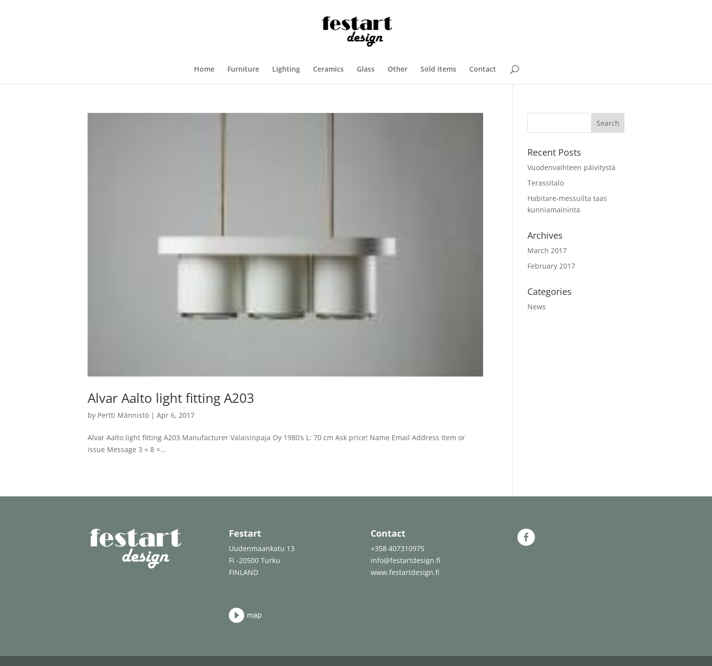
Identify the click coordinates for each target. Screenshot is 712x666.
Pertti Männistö (123, 415)
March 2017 (547, 250)
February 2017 (551, 266)
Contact (482, 70)
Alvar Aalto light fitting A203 (171, 398)
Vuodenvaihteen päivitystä (571, 167)
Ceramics (328, 70)
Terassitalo (545, 183)
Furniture (243, 70)
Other (397, 70)
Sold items (438, 70)
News (536, 306)
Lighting (286, 70)
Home (204, 70)
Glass (366, 70)
